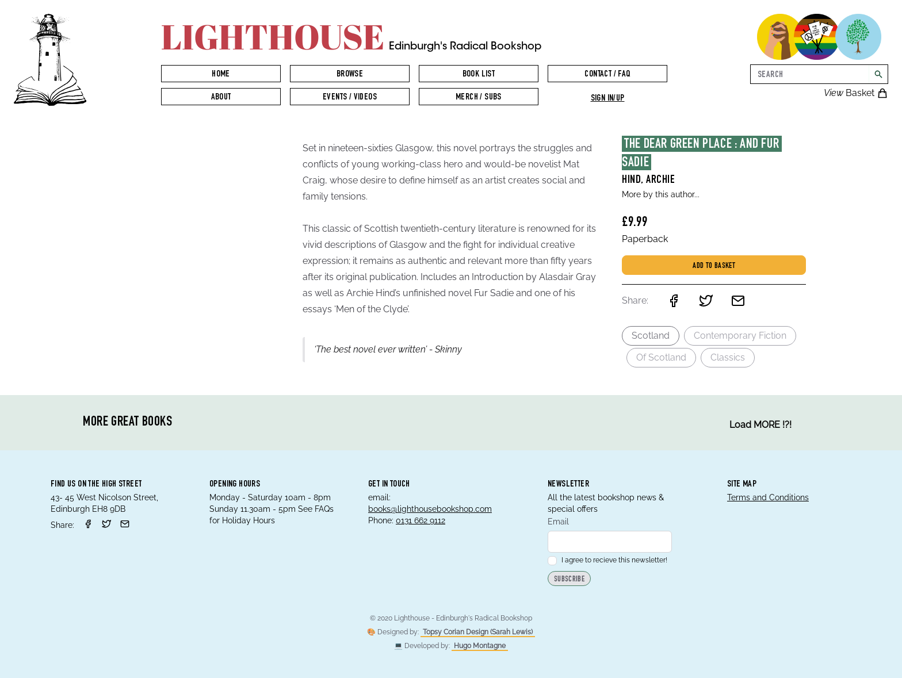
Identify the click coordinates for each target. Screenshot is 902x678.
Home (221, 74)
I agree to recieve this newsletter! (607, 560)
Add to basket (714, 266)
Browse (350, 74)
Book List (479, 74)
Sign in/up (608, 99)
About (221, 97)
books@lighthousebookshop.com (430, 509)
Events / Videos (350, 97)
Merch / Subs (479, 97)
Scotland (651, 335)
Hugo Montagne (480, 646)
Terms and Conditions (768, 497)
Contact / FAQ (607, 74)
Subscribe (569, 580)
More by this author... (661, 194)
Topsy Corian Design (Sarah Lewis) (478, 632)
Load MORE (760, 425)
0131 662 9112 (420, 520)
